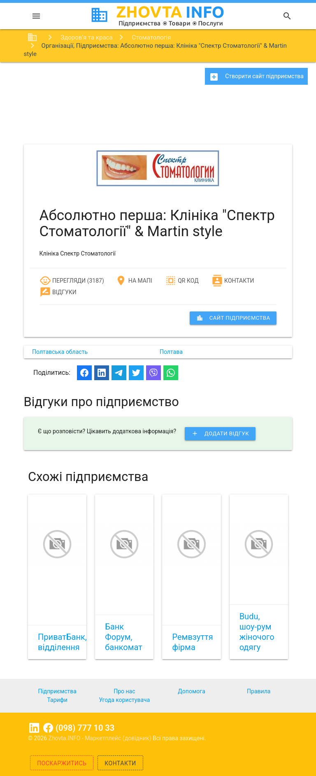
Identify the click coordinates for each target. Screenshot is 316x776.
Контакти (232, 280)
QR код (182, 280)
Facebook (48, 728)
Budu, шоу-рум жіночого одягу (256, 631)
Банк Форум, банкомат (123, 637)
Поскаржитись (61, 763)
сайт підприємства (233, 318)
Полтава (171, 352)
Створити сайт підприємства (256, 77)
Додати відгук (220, 433)
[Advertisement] (158, 117)
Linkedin (34, 728)
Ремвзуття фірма (192, 642)
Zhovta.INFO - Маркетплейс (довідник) (101, 738)
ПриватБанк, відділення (62, 642)
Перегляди (63, 280)
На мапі (133, 280)
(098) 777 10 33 (85, 728)
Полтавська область (60, 352)
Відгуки (58, 292)
